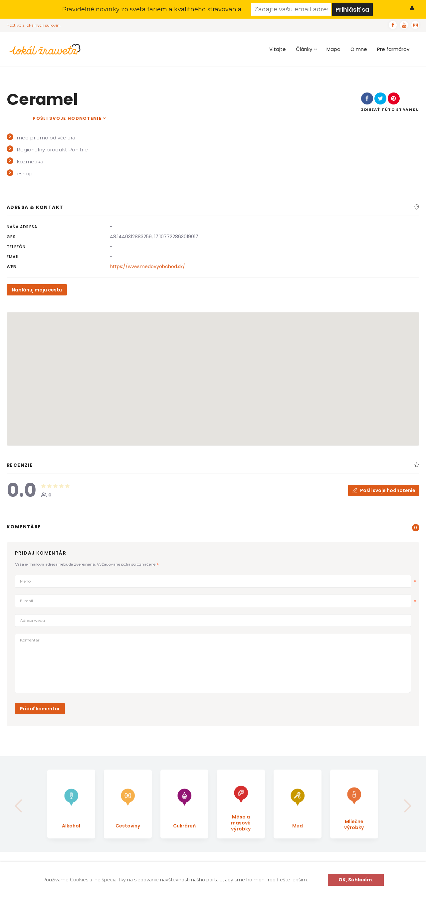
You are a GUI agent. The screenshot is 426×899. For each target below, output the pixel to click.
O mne (358, 49)
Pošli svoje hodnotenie (67, 118)
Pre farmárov (393, 49)
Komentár (30, 639)
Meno (218, 581)
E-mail (218, 601)
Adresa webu (32, 620)
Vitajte (277, 49)
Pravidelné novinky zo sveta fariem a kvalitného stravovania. (152, 9)
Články (306, 49)
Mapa (333, 49)
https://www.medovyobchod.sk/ (147, 266)
